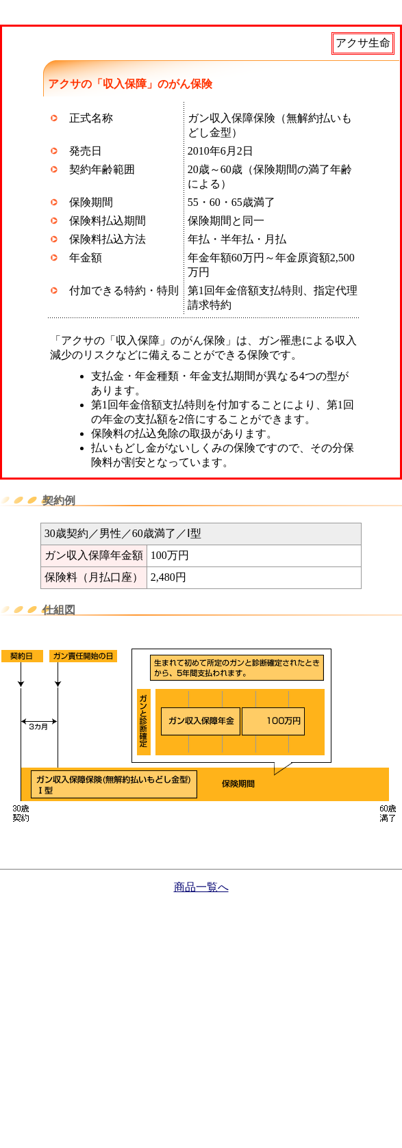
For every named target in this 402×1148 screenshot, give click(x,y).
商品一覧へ (201, 887)
